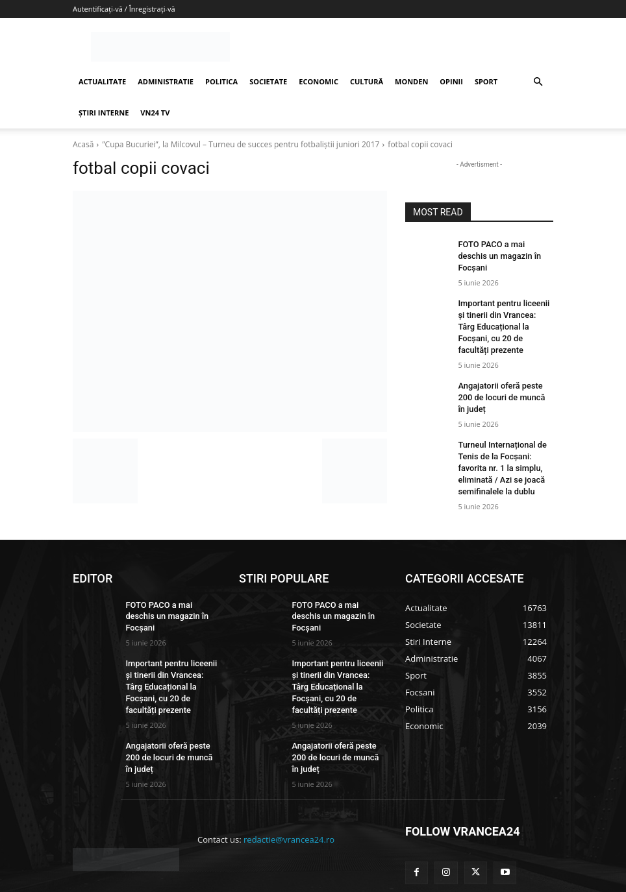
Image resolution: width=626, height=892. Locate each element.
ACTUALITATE (102, 81)
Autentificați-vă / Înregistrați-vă (124, 9)
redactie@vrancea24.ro (289, 780)
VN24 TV (154, 112)
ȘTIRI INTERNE (104, 112)
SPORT (486, 81)
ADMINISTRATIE (166, 81)
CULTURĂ (366, 81)
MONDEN (411, 81)
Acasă (83, 144)
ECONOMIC (318, 81)
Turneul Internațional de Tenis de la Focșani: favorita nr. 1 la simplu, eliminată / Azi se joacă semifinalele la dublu (499, 424)
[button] (537, 82)
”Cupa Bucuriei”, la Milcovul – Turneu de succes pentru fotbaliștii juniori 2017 (240, 144)
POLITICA (221, 81)
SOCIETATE (268, 81)
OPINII (451, 81)
